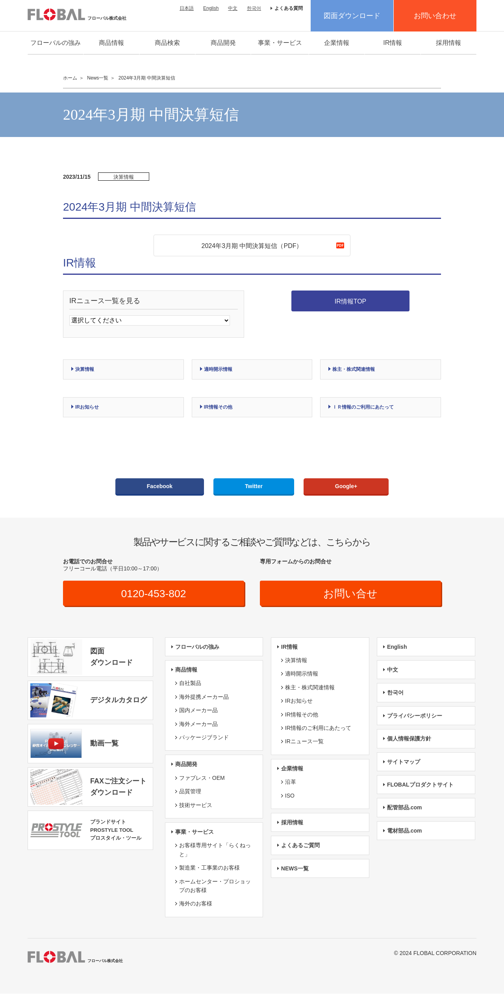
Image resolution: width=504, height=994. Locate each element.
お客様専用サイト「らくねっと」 (215, 850)
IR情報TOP (351, 301)
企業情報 (336, 42)
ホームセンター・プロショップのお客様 (215, 886)
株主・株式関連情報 (353, 369)
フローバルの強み (55, 42)
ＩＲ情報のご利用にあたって (363, 407)
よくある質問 (288, 8)
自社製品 (190, 684)
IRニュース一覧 (304, 742)
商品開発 (223, 42)
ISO (290, 796)
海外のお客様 (195, 904)
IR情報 (392, 42)
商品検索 (167, 42)
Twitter (254, 486)
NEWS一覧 (295, 869)
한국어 (254, 8)
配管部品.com (404, 808)
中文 (232, 8)
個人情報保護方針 (409, 739)
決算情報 (84, 369)
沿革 (290, 782)
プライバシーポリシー (414, 716)
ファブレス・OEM (202, 778)
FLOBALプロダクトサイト (420, 785)
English (211, 8)
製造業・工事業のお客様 (209, 868)
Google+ (346, 486)
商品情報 (111, 42)
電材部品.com (404, 831)
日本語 (187, 8)
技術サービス (195, 805)
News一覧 (97, 78)
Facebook (159, 486)
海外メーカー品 (198, 724)
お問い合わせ (435, 16)
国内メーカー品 (198, 711)
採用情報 (448, 42)
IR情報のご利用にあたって (318, 728)
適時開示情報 (218, 369)
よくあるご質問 (300, 846)
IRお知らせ (87, 407)
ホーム (70, 78)
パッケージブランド (204, 738)
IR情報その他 (218, 407)
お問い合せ (350, 594)
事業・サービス (280, 42)
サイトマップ (403, 762)
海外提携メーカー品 (204, 697)
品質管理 (190, 792)
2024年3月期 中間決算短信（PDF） (252, 245)
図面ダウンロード (352, 16)
